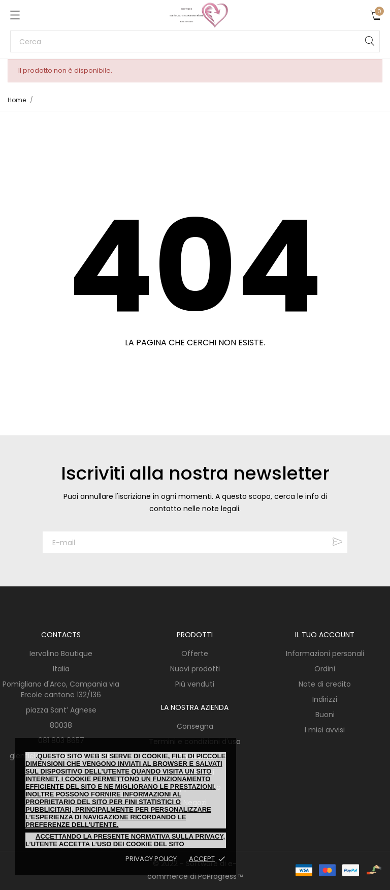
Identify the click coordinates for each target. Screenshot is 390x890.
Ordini (324, 669)
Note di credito (325, 684)
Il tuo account (324, 635)
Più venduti (194, 684)
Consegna (195, 726)
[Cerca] (195, 41)
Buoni (325, 714)
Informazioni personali (325, 653)
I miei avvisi (325, 730)
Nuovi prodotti (195, 669)
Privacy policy (151, 859)
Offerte (194, 653)
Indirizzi (324, 699)
